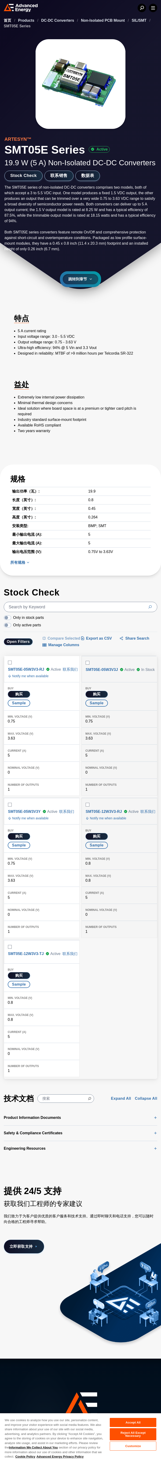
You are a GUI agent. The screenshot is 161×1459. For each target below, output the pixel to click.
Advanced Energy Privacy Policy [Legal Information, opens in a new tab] (60, 1456)
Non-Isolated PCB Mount (103, 20)
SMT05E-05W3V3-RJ (26, 669)
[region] (80, 1436)
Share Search (134, 638)
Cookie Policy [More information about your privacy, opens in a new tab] (25, 1456)
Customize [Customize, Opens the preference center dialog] (133, 1446)
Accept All (132, 1422)
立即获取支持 (24, 1246)
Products (26, 20)
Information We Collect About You (33, 1447)
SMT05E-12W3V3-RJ (104, 812)
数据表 (87, 175)
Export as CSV (96, 638)
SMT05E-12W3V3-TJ (26, 954)
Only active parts (27, 625)
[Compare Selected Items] (61, 638)
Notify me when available (28, 676)
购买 (19, 694)
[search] (80, 607)
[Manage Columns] (61, 645)
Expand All (121, 1098)
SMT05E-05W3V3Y (24, 812)
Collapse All (146, 1098)
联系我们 (70, 669)
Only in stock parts (28, 618)
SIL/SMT (140, 20)
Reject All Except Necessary (133, 1434)
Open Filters (18, 642)
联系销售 (59, 175)
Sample (19, 703)
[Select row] (10, 662)
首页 (8, 20)
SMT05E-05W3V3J (102, 670)
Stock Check (23, 175)
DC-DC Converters (58, 20)
